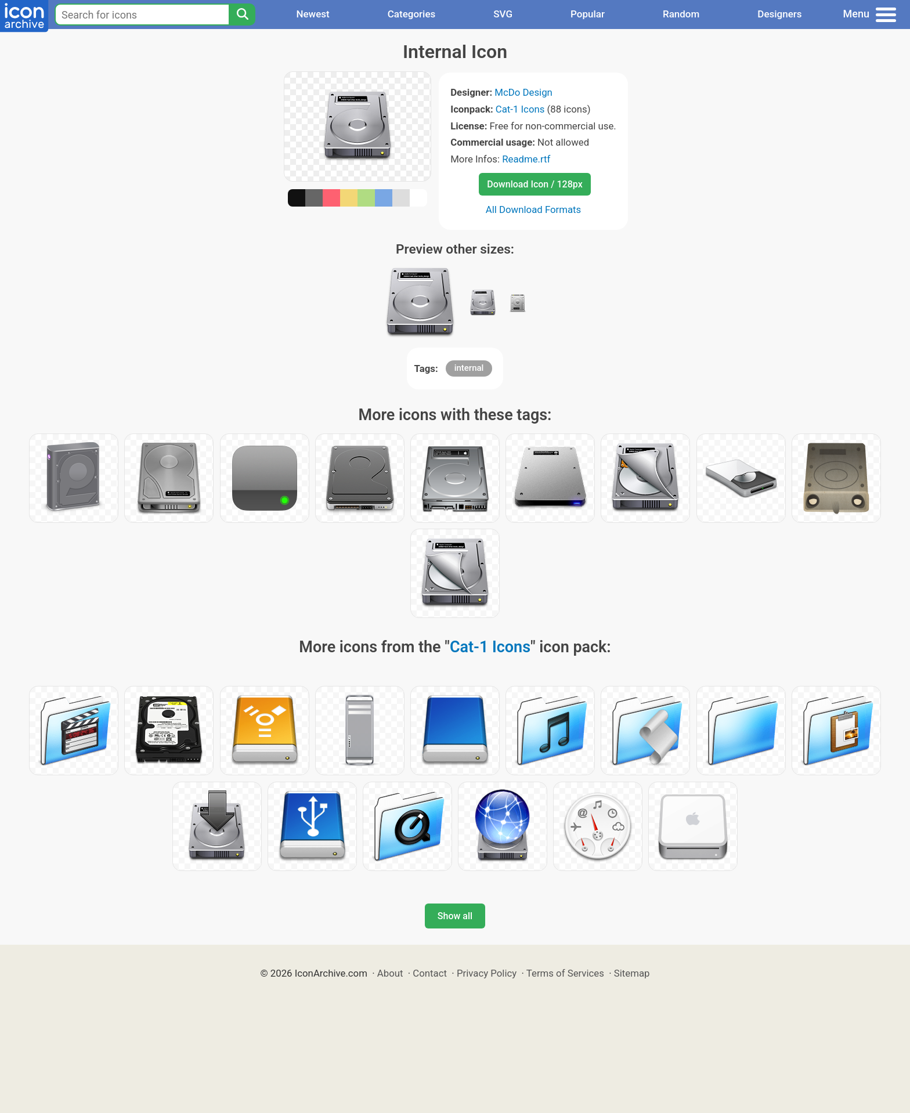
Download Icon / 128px (534, 184)
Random (681, 14)
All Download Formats (534, 209)
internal (469, 368)
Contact (430, 973)
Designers (779, 14)
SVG (502, 14)
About (390, 973)
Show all (455, 916)
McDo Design (523, 92)
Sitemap (632, 973)
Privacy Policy (487, 973)
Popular (587, 14)
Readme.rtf (526, 159)
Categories (412, 14)
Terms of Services (565, 973)
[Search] (242, 14)
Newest (312, 14)
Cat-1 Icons (520, 109)
